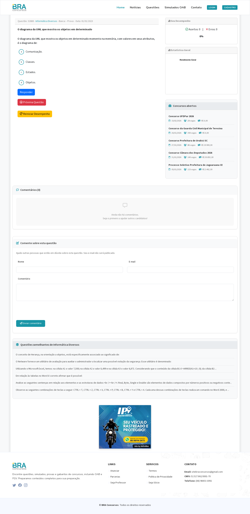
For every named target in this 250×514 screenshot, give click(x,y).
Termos (153, 471)
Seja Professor (118, 482)
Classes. (30, 62)
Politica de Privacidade (160, 477)
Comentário (24, 278)
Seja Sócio (154, 482)
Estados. (31, 72)
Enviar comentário (30, 323)
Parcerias (115, 477)
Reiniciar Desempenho (35, 114)
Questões (152, 7)
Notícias (135, 7)
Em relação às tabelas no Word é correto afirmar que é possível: (49, 376)
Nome (21, 261)
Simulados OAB (175, 7)
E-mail (132, 261)
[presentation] (42, 310)
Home (121, 7)
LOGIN (212, 7)
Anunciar (114, 471)
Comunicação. (34, 52)
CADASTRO (230, 7)
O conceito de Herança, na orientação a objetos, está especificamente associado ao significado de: (67, 354)
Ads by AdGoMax (142, 446)
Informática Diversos (47, 21)
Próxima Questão (32, 102)
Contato (196, 7)
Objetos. (31, 82)
